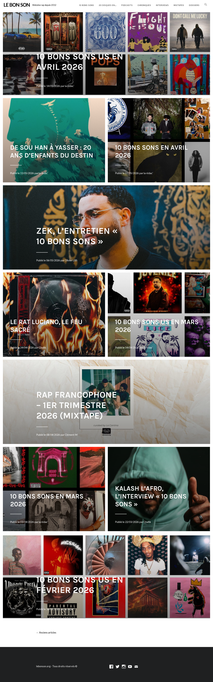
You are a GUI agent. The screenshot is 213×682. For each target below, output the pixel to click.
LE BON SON (17, 5)
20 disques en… (107, 5)
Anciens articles (46, 633)
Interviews (162, 5)
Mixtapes (179, 5)
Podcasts (127, 5)
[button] (205, 4)
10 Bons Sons (86, 5)
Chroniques (144, 5)
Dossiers (194, 5)
